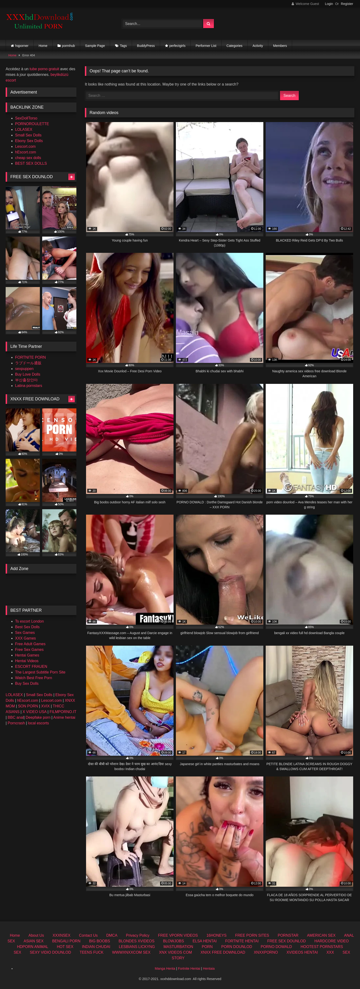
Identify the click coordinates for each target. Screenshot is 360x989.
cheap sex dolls (28, 158)
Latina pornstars (28, 386)
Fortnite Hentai (189, 968)
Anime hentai (64, 717)
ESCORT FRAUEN (31, 667)
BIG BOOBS (99, 941)
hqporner (22, 46)
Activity (257, 46)
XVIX (45, 706)
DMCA (111, 935)
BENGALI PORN (66, 941)
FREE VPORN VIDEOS (178, 935)
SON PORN (28, 706)
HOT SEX (65, 947)
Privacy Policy (137, 935)
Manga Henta (165, 968)
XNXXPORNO (266, 952)
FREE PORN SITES (252, 935)
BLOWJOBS (173, 941)
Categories (235, 46)
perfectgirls (177, 46)
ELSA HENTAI (205, 941)
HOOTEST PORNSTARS (322, 947)
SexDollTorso (26, 118)
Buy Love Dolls (27, 374)
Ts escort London (29, 621)
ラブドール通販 (28, 363)
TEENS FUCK (91, 952)
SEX (17, 952)
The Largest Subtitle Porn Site (40, 672)
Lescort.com (25, 146)
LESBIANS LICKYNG (137, 947)
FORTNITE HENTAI (242, 941)
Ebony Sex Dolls (29, 141)
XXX (330, 952)
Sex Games (25, 633)
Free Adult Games (30, 644)
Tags (123, 46)
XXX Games (25, 638)
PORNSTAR (288, 935)
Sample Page (95, 46)
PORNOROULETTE (32, 124)
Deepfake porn (38, 717)
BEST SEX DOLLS (31, 163)
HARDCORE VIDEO (331, 941)
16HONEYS (217, 935)
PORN (207, 947)
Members (280, 46)
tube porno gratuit (44, 69)
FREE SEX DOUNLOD (286, 941)
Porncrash (16, 723)
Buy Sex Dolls (27, 683)
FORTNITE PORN (30, 357)
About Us (36, 935)
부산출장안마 (26, 380)
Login (329, 4)
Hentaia (209, 968)
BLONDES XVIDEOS (136, 941)
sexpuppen (24, 369)
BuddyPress (146, 46)
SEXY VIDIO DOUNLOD (50, 952)
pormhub (68, 46)
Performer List (206, 46)
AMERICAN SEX (321, 935)
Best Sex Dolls (27, 627)
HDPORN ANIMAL (32, 947)
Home (43, 46)
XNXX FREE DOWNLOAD (223, 952)
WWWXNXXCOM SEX (131, 952)
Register (347, 4)
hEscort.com (25, 152)
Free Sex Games (29, 650)
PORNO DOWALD (276, 947)
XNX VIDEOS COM (175, 952)
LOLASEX (23, 129)
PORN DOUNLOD (236, 947)
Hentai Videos (26, 661)
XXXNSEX (61, 935)
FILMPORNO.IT (63, 712)
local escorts (38, 723)
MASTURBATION (178, 947)
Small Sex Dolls (28, 135)
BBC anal (16, 717)
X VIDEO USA (34, 712)
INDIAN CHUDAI (96, 947)
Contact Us (88, 935)
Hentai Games (27, 655)
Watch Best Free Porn (33, 678)
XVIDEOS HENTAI (302, 952)
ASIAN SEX (33, 941)
